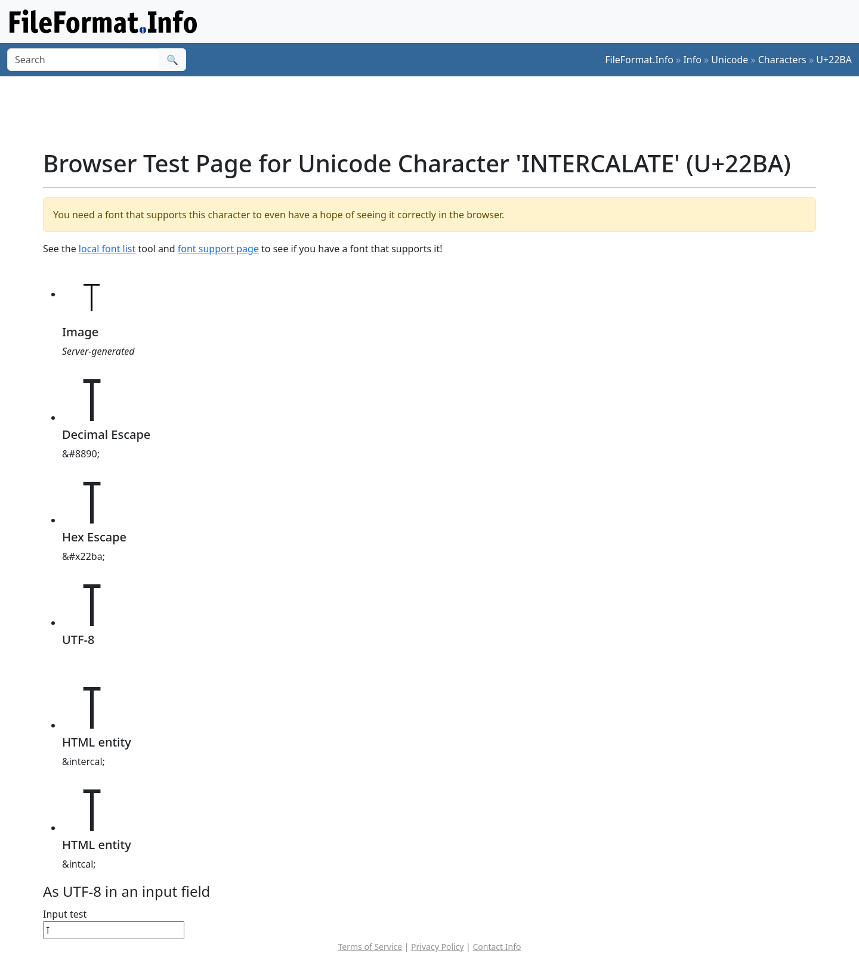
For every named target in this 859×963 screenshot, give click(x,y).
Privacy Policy (437, 946)
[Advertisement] (437, 113)
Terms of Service (370, 946)
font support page (218, 248)
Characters (782, 59)
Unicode (729, 59)
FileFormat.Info (639, 59)
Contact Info (496, 946)
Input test (64, 914)
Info (692, 59)
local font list (107, 248)
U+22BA (834, 59)
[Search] (83, 59)
